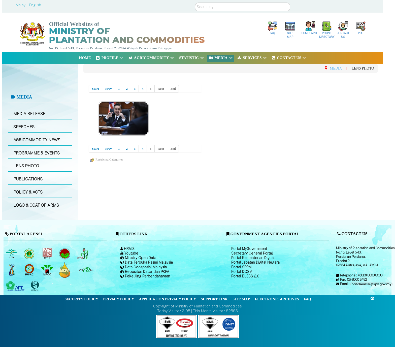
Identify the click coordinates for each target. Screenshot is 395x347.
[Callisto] (176, 326)
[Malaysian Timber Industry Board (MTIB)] (47, 253)
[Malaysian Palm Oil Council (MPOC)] (47, 270)
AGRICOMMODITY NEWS (36, 140)
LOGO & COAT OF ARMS (36, 205)
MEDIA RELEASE (29, 113)
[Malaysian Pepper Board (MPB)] (83, 253)
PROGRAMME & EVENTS (36, 153)
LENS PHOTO (26, 166)
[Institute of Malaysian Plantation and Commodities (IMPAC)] (29, 270)
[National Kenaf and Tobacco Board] (12, 270)
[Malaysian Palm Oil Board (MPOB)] (12, 253)
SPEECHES (24, 126)
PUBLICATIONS (28, 179)
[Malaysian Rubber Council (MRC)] (86, 270)
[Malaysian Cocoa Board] (65, 253)
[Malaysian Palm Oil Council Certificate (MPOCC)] (65, 269)
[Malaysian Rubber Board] (29, 253)
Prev (108, 88)
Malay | (22, 5)
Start (95, 88)
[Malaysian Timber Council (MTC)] (16, 286)
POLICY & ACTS (28, 192)
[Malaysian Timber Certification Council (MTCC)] (35, 286)
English (35, 5)
